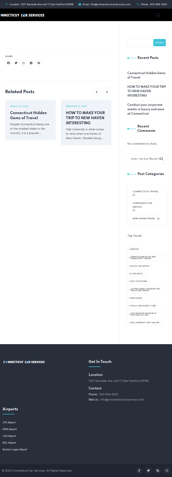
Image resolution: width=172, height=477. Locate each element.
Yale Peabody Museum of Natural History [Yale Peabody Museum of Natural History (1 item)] (144, 314)
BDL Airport (9, 442)
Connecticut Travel (145, 192)
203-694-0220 (158, 4)
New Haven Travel (144, 219)
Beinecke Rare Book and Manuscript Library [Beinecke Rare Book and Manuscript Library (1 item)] (143, 258)
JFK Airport (9, 422)
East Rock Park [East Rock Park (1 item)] (139, 281)
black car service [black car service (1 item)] (140, 266)
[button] (96, 92)
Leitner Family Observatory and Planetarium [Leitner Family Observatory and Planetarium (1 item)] (145, 290)
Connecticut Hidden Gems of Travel (28, 115)
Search (159, 43)
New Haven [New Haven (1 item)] (136, 298)
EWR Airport (10, 429)
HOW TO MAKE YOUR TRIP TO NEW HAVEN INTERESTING (85, 118)
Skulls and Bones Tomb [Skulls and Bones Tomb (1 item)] (143, 306)
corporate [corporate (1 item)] (137, 274)
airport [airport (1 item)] (135, 249)
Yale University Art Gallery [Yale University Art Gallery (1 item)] (145, 323)
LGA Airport (9, 436)
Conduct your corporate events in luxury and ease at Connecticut (145, 109)
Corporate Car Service (142, 205)
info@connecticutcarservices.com (110, 4)
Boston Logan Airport (15, 449)
